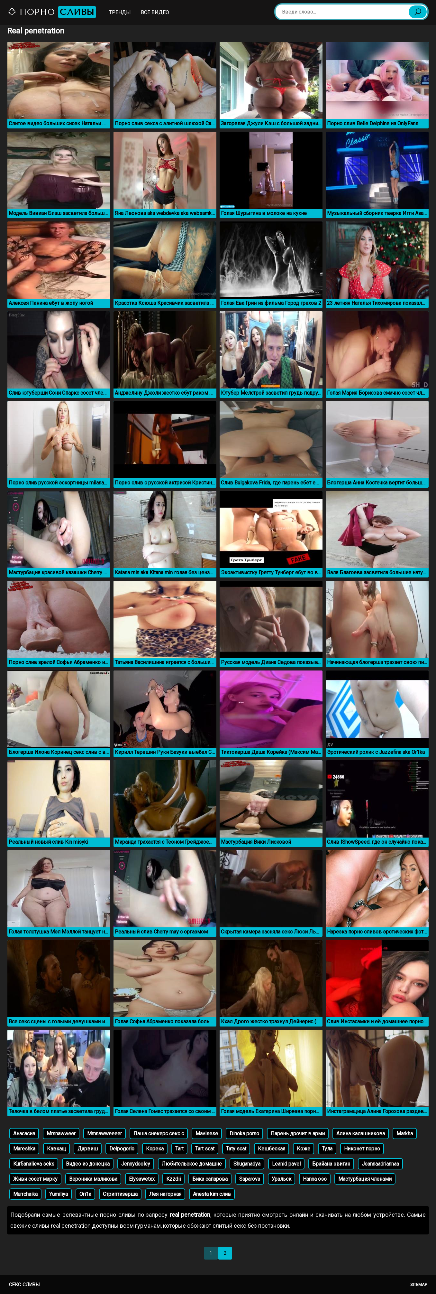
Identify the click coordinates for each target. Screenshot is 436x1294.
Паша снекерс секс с (158, 1133)
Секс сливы (24, 1285)
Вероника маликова (93, 1179)
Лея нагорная (165, 1194)
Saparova (249, 1179)
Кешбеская (271, 1149)
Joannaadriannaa (380, 1164)
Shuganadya (246, 1164)
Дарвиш (87, 1149)
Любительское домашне (192, 1164)
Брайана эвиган (331, 1164)
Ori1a (85, 1194)
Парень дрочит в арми (298, 1133)
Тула (327, 1149)
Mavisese (206, 1133)
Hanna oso (315, 1179)
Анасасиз (24, 1133)
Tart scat (204, 1149)
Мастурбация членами (365, 1179)
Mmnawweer (61, 1133)
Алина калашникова (360, 1133)
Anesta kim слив (212, 1194)
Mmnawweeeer (104, 1133)
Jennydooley (135, 1164)
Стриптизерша (120, 1194)
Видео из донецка (88, 1164)
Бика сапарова (210, 1179)
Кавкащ (56, 1149)
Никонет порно (362, 1149)
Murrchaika (25, 1194)
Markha (404, 1133)
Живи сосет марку (35, 1179)
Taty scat (236, 1149)
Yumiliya (58, 1194)
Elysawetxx (142, 1179)
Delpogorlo (121, 1149)
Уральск (281, 1179)
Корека (155, 1149)
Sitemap (418, 1284)
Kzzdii (173, 1179)
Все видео (155, 12)
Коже (303, 1149)
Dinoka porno (244, 1133)
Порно (52, 12)
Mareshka (24, 1149)
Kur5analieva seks (33, 1164)
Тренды (120, 12)
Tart (179, 1149)
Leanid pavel (286, 1164)
